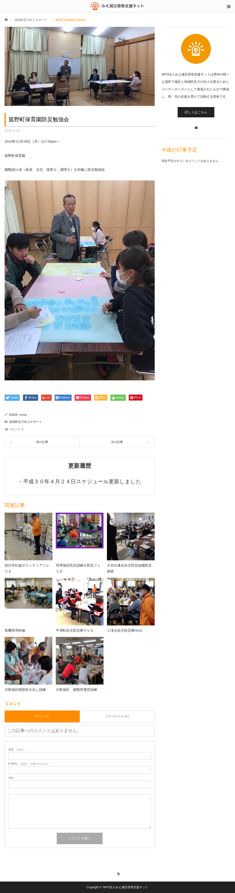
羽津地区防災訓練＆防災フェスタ (78, 568)
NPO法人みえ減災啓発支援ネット (125, 887)
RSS (117, 873)
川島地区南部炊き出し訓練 (25, 689)
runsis (23, 414)
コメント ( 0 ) (42, 716)
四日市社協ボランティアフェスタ (27, 568)
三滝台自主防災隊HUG (124, 630)
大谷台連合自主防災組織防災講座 (129, 568)
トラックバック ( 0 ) (117, 716)
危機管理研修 (15, 630)
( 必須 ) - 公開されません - (28, 763)
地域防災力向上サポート (30, 20)
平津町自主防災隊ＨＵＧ (75, 630)
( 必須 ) (16, 749)
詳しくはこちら (196, 112)
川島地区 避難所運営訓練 (76, 689)
